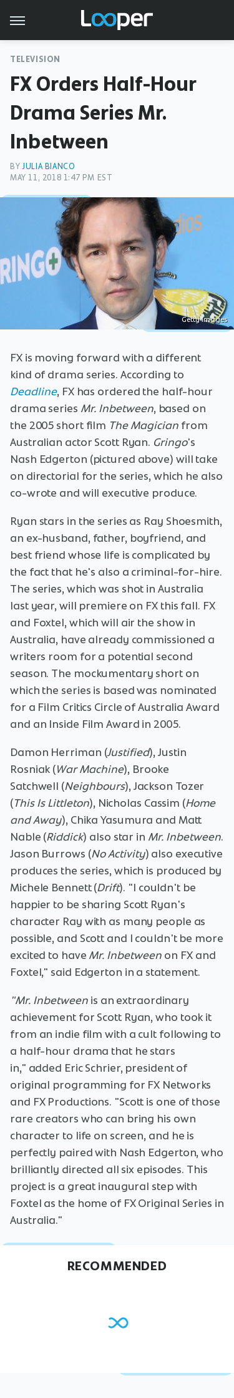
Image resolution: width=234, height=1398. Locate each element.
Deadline (33, 391)
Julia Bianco (48, 166)
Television (35, 59)
